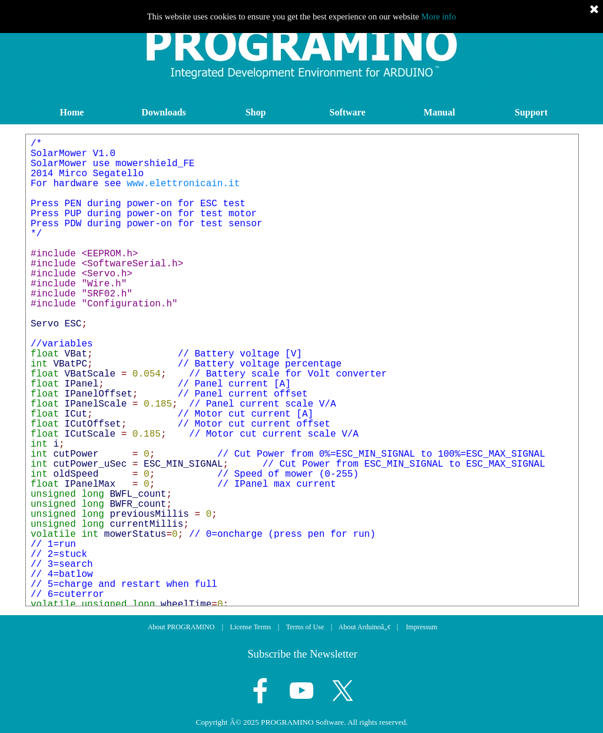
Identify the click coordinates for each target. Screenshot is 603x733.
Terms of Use (305, 627)
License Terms (250, 627)
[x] (342, 690)
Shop (256, 112)
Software (347, 112)
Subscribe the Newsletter (302, 654)
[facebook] (260, 690)
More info (438, 16)
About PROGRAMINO (181, 627)
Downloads (163, 112)
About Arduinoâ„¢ (365, 627)
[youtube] (301, 690)
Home (72, 112)
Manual (439, 112)
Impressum (421, 627)
